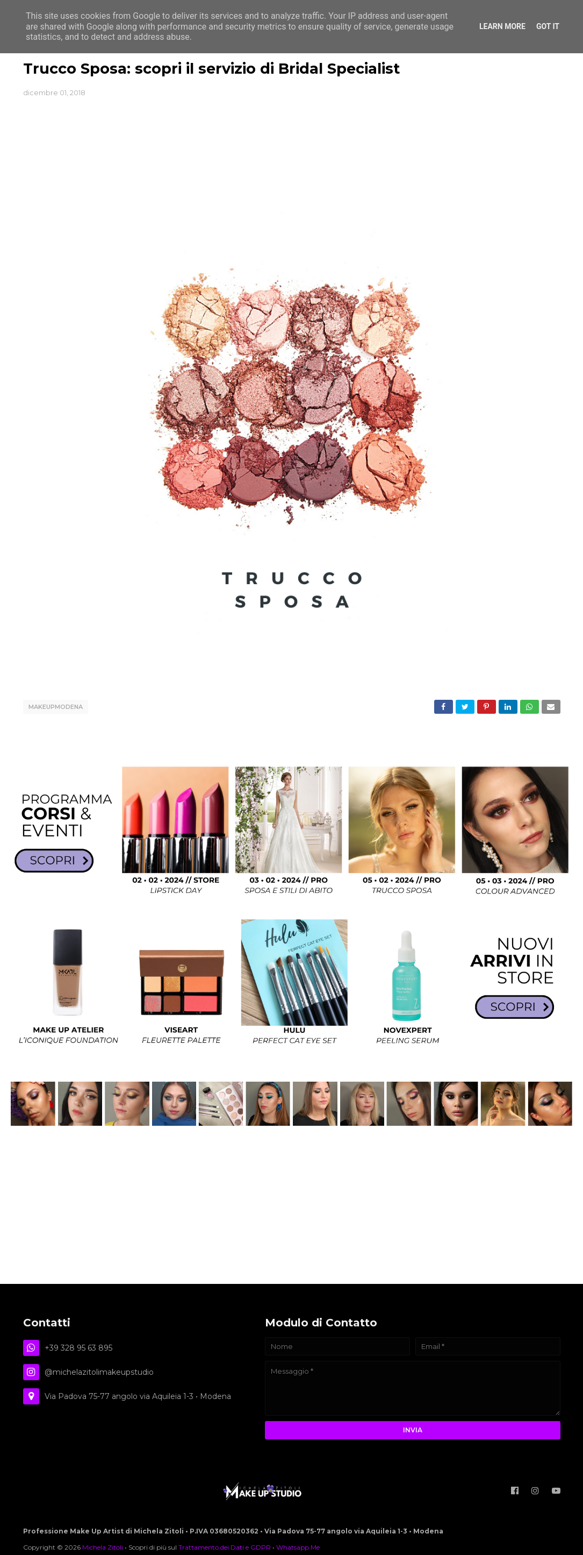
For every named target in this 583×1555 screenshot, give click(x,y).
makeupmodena (55, 707)
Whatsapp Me (298, 1547)
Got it (547, 26)
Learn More (502, 26)
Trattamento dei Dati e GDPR (224, 1547)
